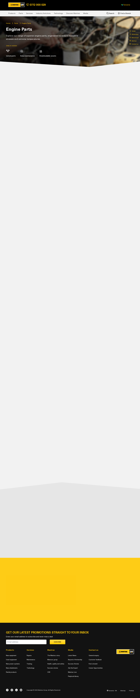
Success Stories (73, 664)
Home (8, 23)
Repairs (29, 655)
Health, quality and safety (55, 664)
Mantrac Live (72, 672)
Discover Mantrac (73, 13)
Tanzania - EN (112, 690)
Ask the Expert (73, 668)
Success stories (52, 668)
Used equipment (11, 659)
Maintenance (31, 659)
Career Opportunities (96, 668)
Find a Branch (124, 13)
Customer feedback (95, 659)
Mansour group (52, 659)
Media (85, 13)
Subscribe (57, 642)
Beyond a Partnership (75, 659)
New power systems (13, 664)
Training (29, 664)
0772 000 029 (36, 4)
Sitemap (123, 690)
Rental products (11, 672)
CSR (48, 672)
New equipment (11, 655)
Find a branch (93, 664)
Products (11, 13)
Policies (131, 690)
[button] (125, 4)
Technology (58, 13)
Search (110, 13)
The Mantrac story (53, 655)
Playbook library (73, 676)
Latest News (72, 655)
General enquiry (94, 655)
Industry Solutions (43, 13)
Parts (21, 13)
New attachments (12, 668)
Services (29, 13)
